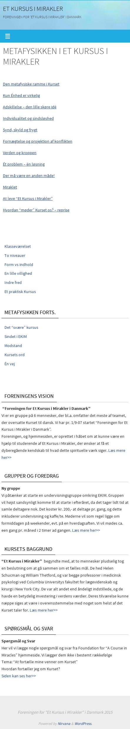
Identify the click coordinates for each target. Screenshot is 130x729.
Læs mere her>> (86, 530)
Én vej (9, 363)
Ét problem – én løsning (24, 164)
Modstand (13, 345)
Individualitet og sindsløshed (28, 118)
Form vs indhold (18, 264)
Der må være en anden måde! (29, 175)
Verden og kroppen (19, 152)
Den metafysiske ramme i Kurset (31, 84)
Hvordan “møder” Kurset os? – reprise (36, 210)
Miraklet (10, 187)
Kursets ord (14, 354)
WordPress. (83, 723)
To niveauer (14, 255)
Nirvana (64, 723)
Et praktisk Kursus (20, 291)
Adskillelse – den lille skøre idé (29, 107)
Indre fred (13, 282)
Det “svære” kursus (21, 327)
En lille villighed (18, 273)
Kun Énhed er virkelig (21, 95)
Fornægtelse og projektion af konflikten (37, 141)
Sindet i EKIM (15, 336)
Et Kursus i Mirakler (33, 8)
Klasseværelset (17, 246)
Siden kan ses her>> (18, 676)
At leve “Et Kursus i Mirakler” (28, 198)
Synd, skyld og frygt (20, 129)
